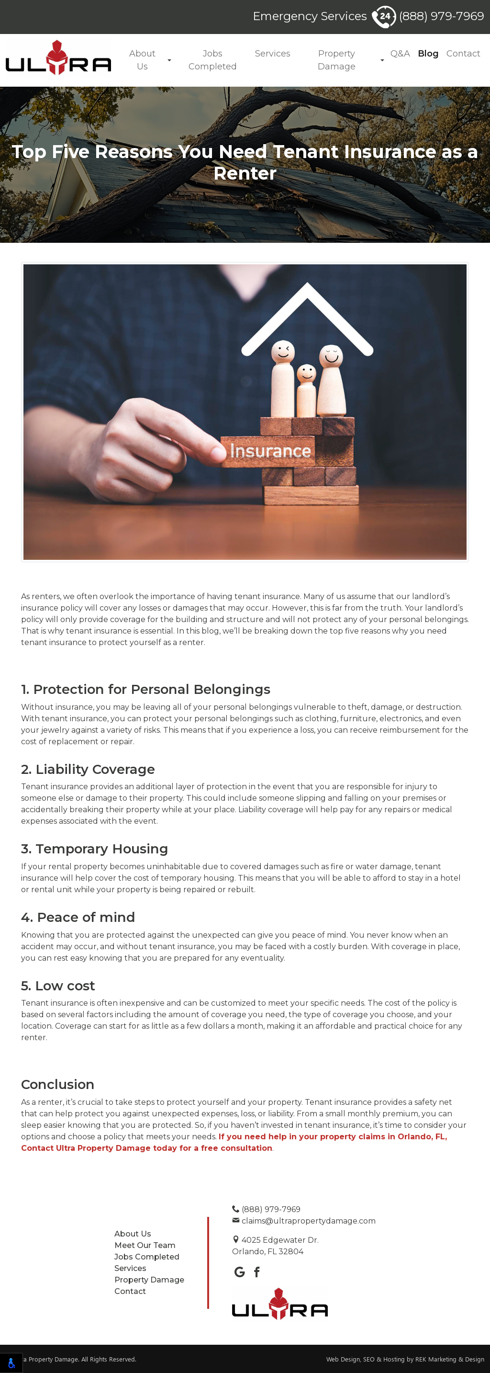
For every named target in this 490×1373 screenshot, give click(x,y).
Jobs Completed (213, 60)
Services (272, 53)
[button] (169, 60)
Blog (428, 53)
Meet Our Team (145, 1245)
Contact (463, 53)
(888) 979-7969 (428, 16)
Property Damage (337, 60)
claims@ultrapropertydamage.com (304, 1220)
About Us (142, 60)
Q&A (400, 53)
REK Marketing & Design (449, 1359)
